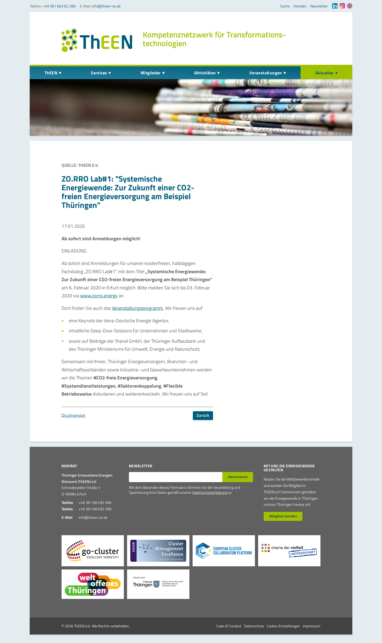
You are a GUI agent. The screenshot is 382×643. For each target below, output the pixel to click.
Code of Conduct (228, 626)
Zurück (202, 415)
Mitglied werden (283, 516)
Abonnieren (238, 476)
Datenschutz (254, 626)
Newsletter (319, 6)
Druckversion (73, 415)
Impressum (311, 626)
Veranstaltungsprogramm (137, 308)
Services (99, 73)
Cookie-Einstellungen (283, 626)
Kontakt (300, 6)
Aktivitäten (205, 73)
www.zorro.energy (99, 295)
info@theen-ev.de (106, 6)
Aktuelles (324, 73)
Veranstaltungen (265, 73)
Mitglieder (151, 73)
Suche (285, 6)
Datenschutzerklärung (209, 492)
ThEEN (51, 73)
